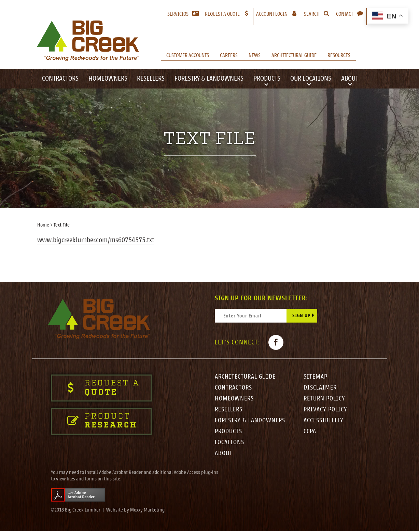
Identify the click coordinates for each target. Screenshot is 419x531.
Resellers (151, 78)
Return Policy (324, 398)
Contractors (60, 78)
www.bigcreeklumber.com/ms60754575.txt (95, 240)
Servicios (177, 14)
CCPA (310, 431)
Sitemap (315, 376)
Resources (338, 55)
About (349, 78)
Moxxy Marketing (147, 510)
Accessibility (324, 420)
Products (266, 78)
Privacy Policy (325, 409)
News (255, 55)
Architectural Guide (294, 55)
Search (312, 14)
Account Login (278, 13)
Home (43, 225)
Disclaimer (320, 387)
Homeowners (107, 78)
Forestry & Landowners (208, 78)
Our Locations (310, 78)
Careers (229, 55)
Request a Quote (222, 14)
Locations (229, 442)
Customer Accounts (187, 55)
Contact (344, 14)
